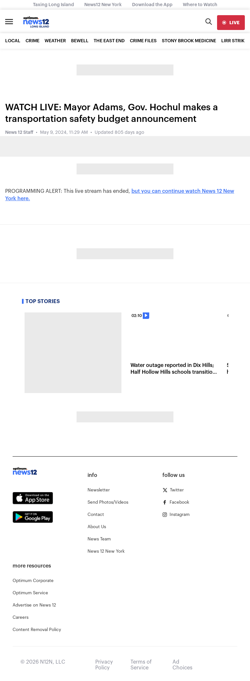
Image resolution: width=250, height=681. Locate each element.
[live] (231, 22)
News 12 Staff (19, 132)
